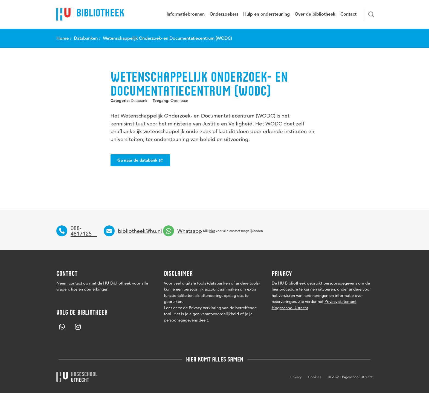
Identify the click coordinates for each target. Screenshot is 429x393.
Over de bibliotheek (315, 14)
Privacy (296, 377)
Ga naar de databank (140, 160)
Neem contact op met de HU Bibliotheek (93, 283)
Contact (348, 14)
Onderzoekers (224, 14)
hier (212, 231)
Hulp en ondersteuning (266, 14)
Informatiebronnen (186, 14)
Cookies (314, 377)
